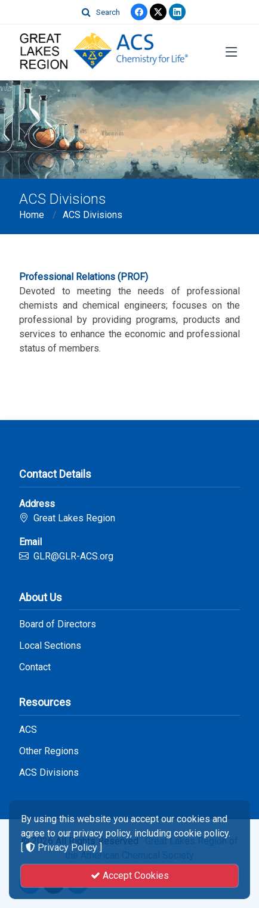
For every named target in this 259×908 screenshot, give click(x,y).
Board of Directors (57, 624)
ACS (28, 730)
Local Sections (50, 646)
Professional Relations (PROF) (83, 276)
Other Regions (49, 751)
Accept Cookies (130, 875)
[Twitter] (158, 12)
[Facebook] (139, 12)
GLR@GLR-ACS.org (73, 556)
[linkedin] (177, 12)
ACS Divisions (92, 214)
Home (31, 214)
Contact (35, 667)
